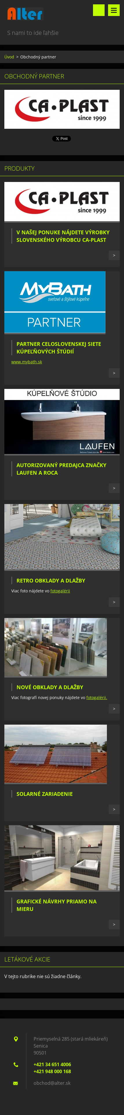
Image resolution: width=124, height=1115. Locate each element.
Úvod (9, 57)
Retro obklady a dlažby (51, 580)
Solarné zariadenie (45, 793)
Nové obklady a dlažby (50, 687)
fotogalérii (60, 591)
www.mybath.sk (26, 361)
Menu (114, 10)
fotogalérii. (96, 697)
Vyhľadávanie (99, 10)
